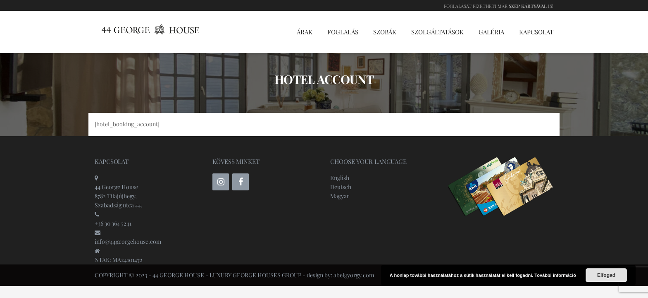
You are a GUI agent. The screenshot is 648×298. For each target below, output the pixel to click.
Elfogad (606, 275)
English (339, 178)
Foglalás (342, 32)
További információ (555, 275)
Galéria (491, 32)
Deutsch (340, 187)
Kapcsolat (536, 32)
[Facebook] (240, 181)
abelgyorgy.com (354, 275)
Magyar (339, 196)
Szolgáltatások (437, 32)
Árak (304, 32)
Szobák (384, 32)
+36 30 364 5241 (113, 223)
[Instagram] (220, 181)
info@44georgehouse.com (128, 241)
